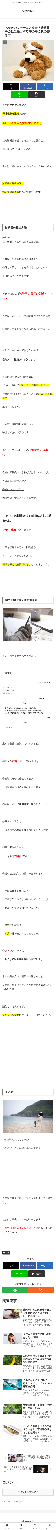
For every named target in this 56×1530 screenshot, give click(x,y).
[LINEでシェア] (19, 94)
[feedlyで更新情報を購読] (15, 1290)
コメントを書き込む (28, 1492)
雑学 (6, 1253)
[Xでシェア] (11, 86)
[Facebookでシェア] (28, 86)
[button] (36, 94)
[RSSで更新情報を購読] (41, 1290)
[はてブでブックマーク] (45, 86)
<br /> (11, 1039)
